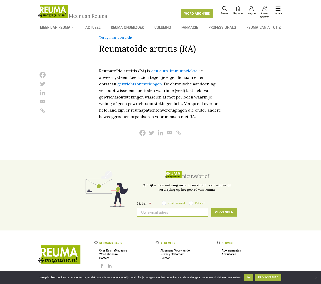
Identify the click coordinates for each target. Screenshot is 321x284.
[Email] (42, 102)
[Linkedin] (42, 93)
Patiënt (200, 203)
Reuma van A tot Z (263, 27)
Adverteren (229, 254)
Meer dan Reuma (57, 27)
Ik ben (144, 203)
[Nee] (316, 277)
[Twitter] (42, 84)
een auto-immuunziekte (174, 70)
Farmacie (189, 27)
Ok (248, 277)
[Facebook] (42, 75)
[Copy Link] (42, 111)
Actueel (93, 27)
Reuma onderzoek (127, 27)
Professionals (222, 27)
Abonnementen (231, 250)
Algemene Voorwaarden (175, 250)
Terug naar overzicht (115, 37)
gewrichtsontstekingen (139, 83)
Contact (104, 258)
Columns (162, 27)
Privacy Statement (172, 254)
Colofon (165, 258)
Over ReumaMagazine (113, 250)
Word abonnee (108, 254)
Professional (176, 203)
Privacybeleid (268, 277)
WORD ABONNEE (197, 14)
